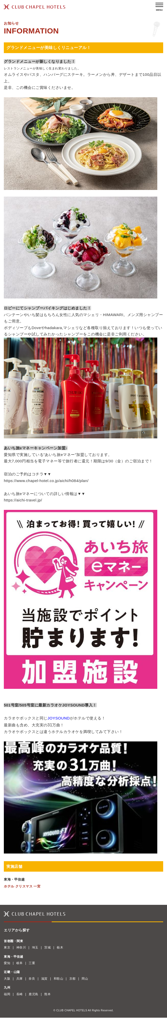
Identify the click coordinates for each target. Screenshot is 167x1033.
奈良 (32, 978)
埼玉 (35, 947)
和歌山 (58, 978)
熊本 (47, 994)
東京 (7, 947)
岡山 (85, 978)
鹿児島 (33, 994)
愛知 (7, 963)
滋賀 (44, 978)
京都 (72, 978)
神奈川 (21, 947)
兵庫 (19, 978)
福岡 (7, 994)
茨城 (47, 947)
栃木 (60, 947)
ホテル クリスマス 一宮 (22, 886)
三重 (32, 963)
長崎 (19, 994)
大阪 (7, 978)
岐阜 (19, 963)
